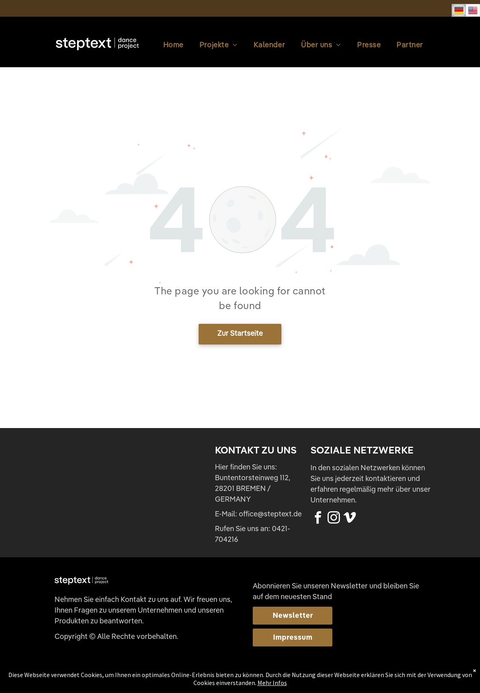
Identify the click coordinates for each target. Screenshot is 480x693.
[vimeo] (349, 519)
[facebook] (317, 519)
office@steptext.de (270, 514)
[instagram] (333, 519)
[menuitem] (173, 45)
